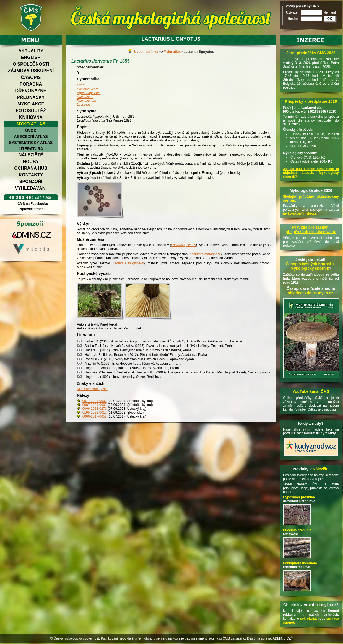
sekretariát (308, 618)
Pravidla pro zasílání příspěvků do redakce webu (310, 229)
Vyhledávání (31, 188)
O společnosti (31, 64)
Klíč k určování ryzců (92, 389)
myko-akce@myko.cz (299, 213)
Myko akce (30, 104)
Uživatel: (293, 12)
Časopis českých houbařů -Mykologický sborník (311, 266)
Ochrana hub (30, 168)
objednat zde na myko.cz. (311, 293)
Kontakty (31, 174)
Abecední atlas (31, 136)
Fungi (81, 85)
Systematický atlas (31, 142)
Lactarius (83, 105)
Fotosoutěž (31, 110)
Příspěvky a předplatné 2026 (311, 101)
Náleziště (31, 155)
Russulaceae (86, 101)
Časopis (31, 77)
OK (329, 19)
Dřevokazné (30, 90)
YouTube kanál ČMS (311, 391)
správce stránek (32, 209)
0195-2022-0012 (94, 412)
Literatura (31, 148)
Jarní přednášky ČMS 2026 (310, 53)
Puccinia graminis (297, 530)
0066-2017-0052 (94, 416)
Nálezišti (321, 469)
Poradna (31, 84)
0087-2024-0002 (94, 405)
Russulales (85, 97)
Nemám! (329, 12)
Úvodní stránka (146, 52)
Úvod (30, 130)
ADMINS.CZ (281, 638)
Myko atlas (31, 124)
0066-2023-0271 (94, 409)
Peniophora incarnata (300, 563)
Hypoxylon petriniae (299, 497)
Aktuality (30, 50)
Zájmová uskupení (31, 70)
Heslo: (293, 19)
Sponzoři (31, 181)
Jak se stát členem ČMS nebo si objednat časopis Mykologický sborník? (311, 173)
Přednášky (31, 97)
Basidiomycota (87, 89)
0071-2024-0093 (94, 401)
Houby (31, 161)
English (31, 57)
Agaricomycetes (88, 93)
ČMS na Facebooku (33, 204)
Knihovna (31, 117)
